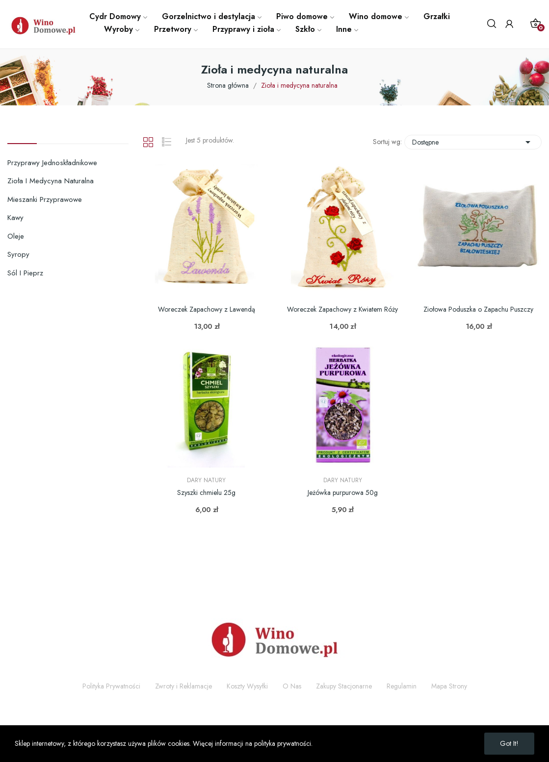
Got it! (509, 743)
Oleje (15, 236)
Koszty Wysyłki (247, 686)
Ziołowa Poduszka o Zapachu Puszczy (478, 309)
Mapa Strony (449, 686)
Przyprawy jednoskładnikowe (52, 162)
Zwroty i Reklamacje (183, 686)
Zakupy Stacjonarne (344, 686)
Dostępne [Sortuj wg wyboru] (473, 142)
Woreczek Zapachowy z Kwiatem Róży (342, 309)
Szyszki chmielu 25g (206, 492)
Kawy (15, 217)
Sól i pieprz (25, 273)
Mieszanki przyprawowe (44, 199)
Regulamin (402, 686)
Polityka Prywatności (111, 686)
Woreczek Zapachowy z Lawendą (206, 309)
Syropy (18, 254)
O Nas (292, 686)
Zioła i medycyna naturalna (50, 180)
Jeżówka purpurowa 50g (343, 492)
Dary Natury (206, 480)
